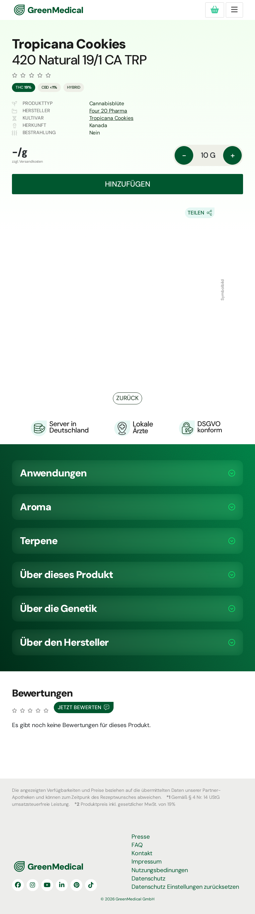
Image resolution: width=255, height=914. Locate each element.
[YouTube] (47, 885)
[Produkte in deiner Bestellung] (214, 10)
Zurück (127, 398)
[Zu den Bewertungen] (31, 75)
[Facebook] (18, 885)
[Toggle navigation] (234, 10)
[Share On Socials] (200, 213)
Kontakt (141, 853)
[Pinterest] (76, 885)
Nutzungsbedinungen (159, 870)
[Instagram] (33, 885)
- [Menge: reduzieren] (184, 155)
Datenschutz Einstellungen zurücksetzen (185, 887)
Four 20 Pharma (108, 110)
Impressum (146, 862)
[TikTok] (91, 885)
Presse (140, 837)
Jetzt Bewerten (83, 707)
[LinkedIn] (62, 885)
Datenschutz (148, 878)
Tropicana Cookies (111, 118)
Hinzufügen (127, 184)
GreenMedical (36, 10)
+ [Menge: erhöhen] (232, 155)
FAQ (137, 845)
